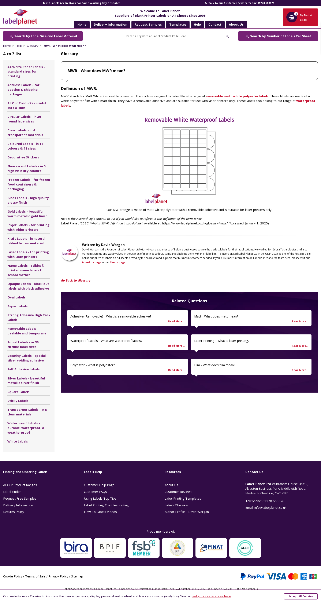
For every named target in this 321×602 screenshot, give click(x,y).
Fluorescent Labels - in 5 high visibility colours (26, 168)
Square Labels (18, 392)
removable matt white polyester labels (237, 96)
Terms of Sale (35, 576)
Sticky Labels (17, 401)
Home (81, 24)
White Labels (17, 441)
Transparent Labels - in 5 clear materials (27, 411)
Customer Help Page (99, 485)
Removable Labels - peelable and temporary (26, 330)
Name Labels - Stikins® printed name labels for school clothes (26, 270)
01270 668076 (273, 501)
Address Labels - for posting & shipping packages (23, 89)
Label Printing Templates (183, 498)
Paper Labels (17, 306)
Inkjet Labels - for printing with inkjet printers (28, 227)
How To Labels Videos (100, 512)
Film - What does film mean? (214, 365)
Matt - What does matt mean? (216, 316)
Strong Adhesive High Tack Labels (28, 317)
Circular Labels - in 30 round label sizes (24, 118)
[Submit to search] (227, 35)
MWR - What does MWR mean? (65, 46)
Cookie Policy (12, 576)
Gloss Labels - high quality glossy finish (28, 200)
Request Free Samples (19, 498)
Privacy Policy (58, 576)
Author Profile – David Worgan (187, 512)
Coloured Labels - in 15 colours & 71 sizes (25, 146)
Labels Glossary (176, 505)
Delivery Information (18, 505)
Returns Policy (13, 512)
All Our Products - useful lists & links (26, 105)
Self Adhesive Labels (23, 369)
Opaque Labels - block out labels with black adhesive (28, 286)
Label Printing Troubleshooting (106, 505)
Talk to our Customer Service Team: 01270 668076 (239, 3)
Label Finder (12, 491)
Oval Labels (16, 297)
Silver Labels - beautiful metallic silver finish (26, 380)
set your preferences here (211, 596)
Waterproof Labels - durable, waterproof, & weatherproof (26, 427)
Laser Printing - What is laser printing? (222, 340)
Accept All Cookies (300, 596)
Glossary (32, 46)
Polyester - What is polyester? (92, 365)
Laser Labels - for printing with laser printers (28, 254)
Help (19, 46)
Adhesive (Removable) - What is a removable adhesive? (110, 316)
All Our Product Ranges (20, 485)
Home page (118, 262)
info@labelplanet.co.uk (270, 507)
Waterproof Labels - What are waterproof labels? (106, 340)
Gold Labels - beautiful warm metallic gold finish (27, 213)
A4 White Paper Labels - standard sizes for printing (26, 71)
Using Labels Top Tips (100, 498)
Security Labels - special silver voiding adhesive (26, 357)
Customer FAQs (95, 491)
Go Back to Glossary (75, 280)
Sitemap (77, 576)
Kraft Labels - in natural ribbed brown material (26, 240)
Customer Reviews (178, 491)
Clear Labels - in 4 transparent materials (25, 132)
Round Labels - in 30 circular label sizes (23, 344)
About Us (171, 485)
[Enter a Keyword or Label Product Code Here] (160, 36)
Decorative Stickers (23, 157)
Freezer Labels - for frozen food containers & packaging (28, 184)
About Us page (91, 262)
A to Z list (12, 53)
